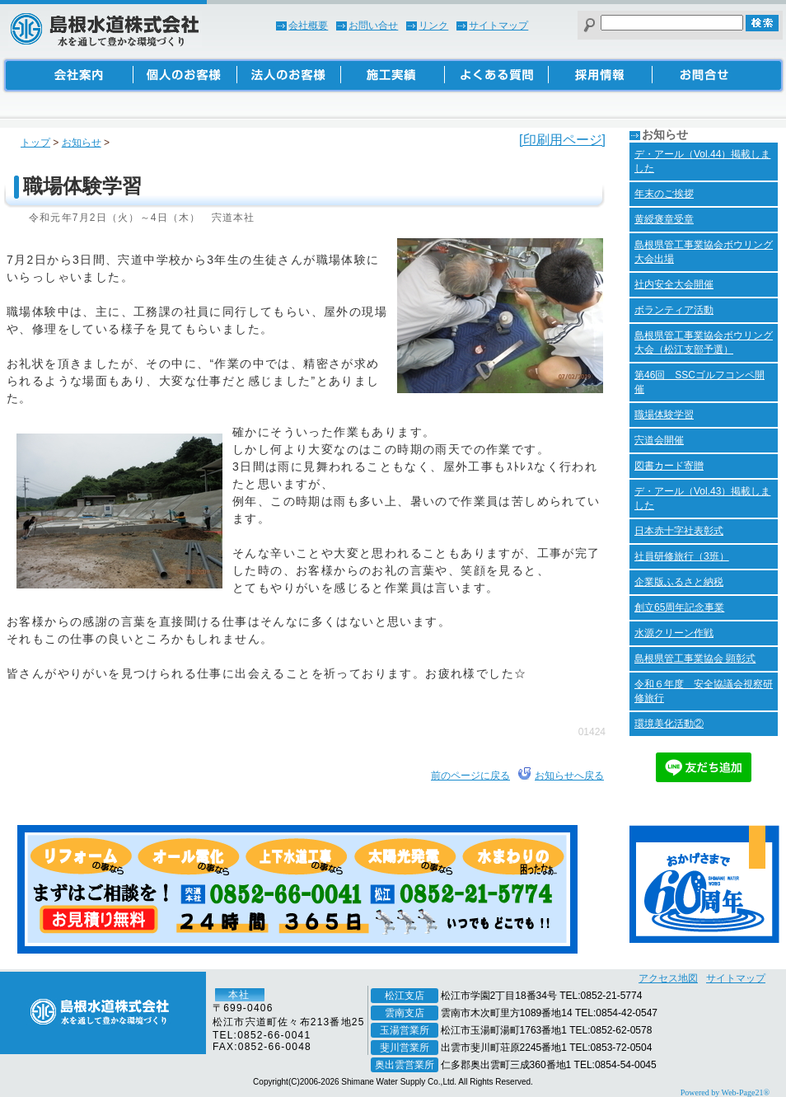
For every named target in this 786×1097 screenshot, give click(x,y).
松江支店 (404, 995)
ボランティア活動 (673, 310)
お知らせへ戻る (569, 775)
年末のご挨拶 (664, 193)
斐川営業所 (404, 1047)
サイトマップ (498, 25)
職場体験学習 (664, 414)
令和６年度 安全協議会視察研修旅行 (703, 691)
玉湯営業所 (404, 1030)
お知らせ (81, 142)
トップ (35, 142)
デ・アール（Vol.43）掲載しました (702, 498)
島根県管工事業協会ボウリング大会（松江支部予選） (703, 342)
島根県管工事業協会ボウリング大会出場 (703, 252)
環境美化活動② (669, 723)
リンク (433, 25)
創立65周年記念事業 (679, 607)
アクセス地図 (668, 978)
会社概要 (308, 25)
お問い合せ (373, 25)
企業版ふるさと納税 (678, 582)
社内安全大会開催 (673, 284)
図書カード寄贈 (669, 465)
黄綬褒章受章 (664, 219)
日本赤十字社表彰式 (678, 531)
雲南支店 (404, 1013)
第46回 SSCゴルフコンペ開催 (699, 382)
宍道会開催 (659, 440)
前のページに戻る (470, 775)
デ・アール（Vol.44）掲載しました (702, 161)
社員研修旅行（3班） (681, 556)
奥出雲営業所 (404, 1065)
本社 (239, 995)
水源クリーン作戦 (673, 633)
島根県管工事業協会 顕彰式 (695, 658)
